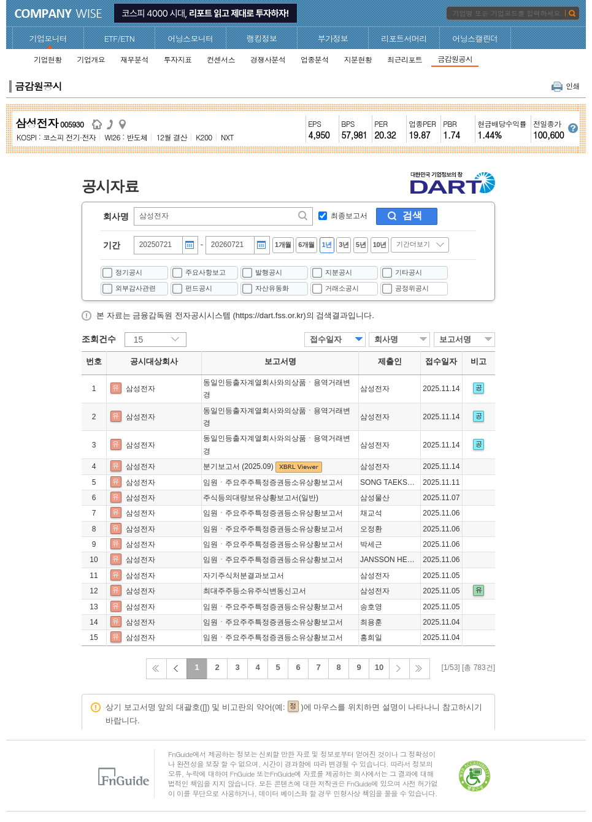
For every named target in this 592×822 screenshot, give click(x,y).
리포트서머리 (403, 38)
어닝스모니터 (190, 38)
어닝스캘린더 (475, 38)
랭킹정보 (262, 38)
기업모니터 (48, 38)
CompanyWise (58, 13)
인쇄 (566, 85)
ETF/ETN (119, 38)
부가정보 (333, 38)
